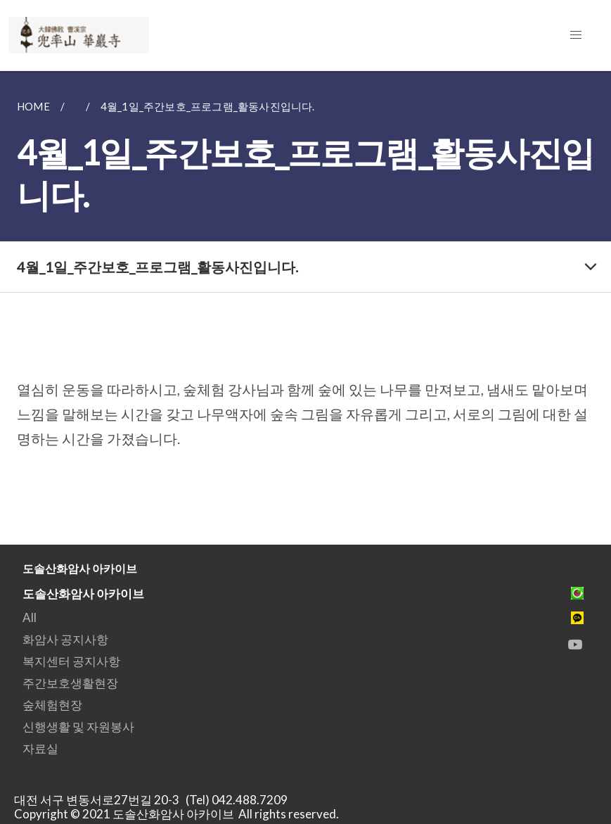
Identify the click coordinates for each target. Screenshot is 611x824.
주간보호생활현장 (70, 683)
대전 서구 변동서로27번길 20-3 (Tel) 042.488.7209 (155, 799)
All (29, 617)
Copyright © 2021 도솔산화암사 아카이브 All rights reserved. (176, 813)
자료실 (40, 748)
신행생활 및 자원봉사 (78, 726)
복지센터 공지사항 (71, 661)
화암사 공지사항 (65, 639)
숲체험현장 (52, 704)
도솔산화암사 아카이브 (83, 593)
